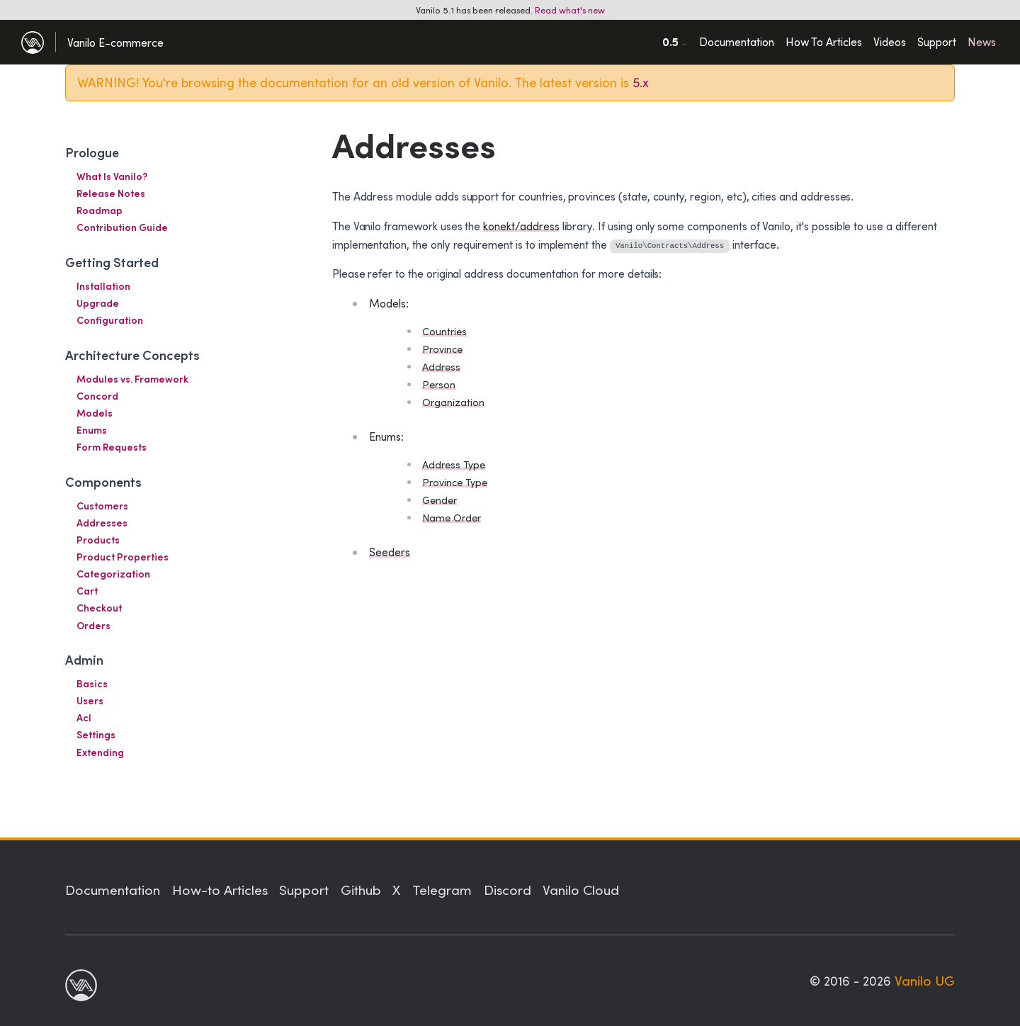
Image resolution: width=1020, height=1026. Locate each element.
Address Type (453, 464)
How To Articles (824, 41)
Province (442, 349)
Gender (439, 500)
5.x (641, 82)
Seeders (389, 551)
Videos (889, 41)
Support (936, 41)
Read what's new (570, 10)
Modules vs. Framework (132, 378)
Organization (453, 402)
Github (361, 889)
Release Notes (110, 193)
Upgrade (97, 303)
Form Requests (111, 446)
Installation (103, 286)
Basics (92, 683)
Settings (95, 734)
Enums (91, 429)
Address (441, 366)
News (982, 41)
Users (89, 700)
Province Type (454, 482)
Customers (102, 505)
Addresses (102, 522)
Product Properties (122, 556)
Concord (97, 395)
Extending (100, 752)
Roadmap (99, 210)
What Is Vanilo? (111, 176)
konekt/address (521, 225)
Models (94, 412)
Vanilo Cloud (581, 889)
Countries (444, 331)
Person (438, 384)
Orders (93, 625)
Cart (87, 590)
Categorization (113, 573)
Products (98, 539)
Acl (83, 717)
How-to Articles (220, 889)
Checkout (99, 607)
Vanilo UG (925, 980)
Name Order (451, 517)
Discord (507, 889)
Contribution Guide (122, 227)
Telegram (442, 889)
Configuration (109, 320)
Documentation (736, 41)
